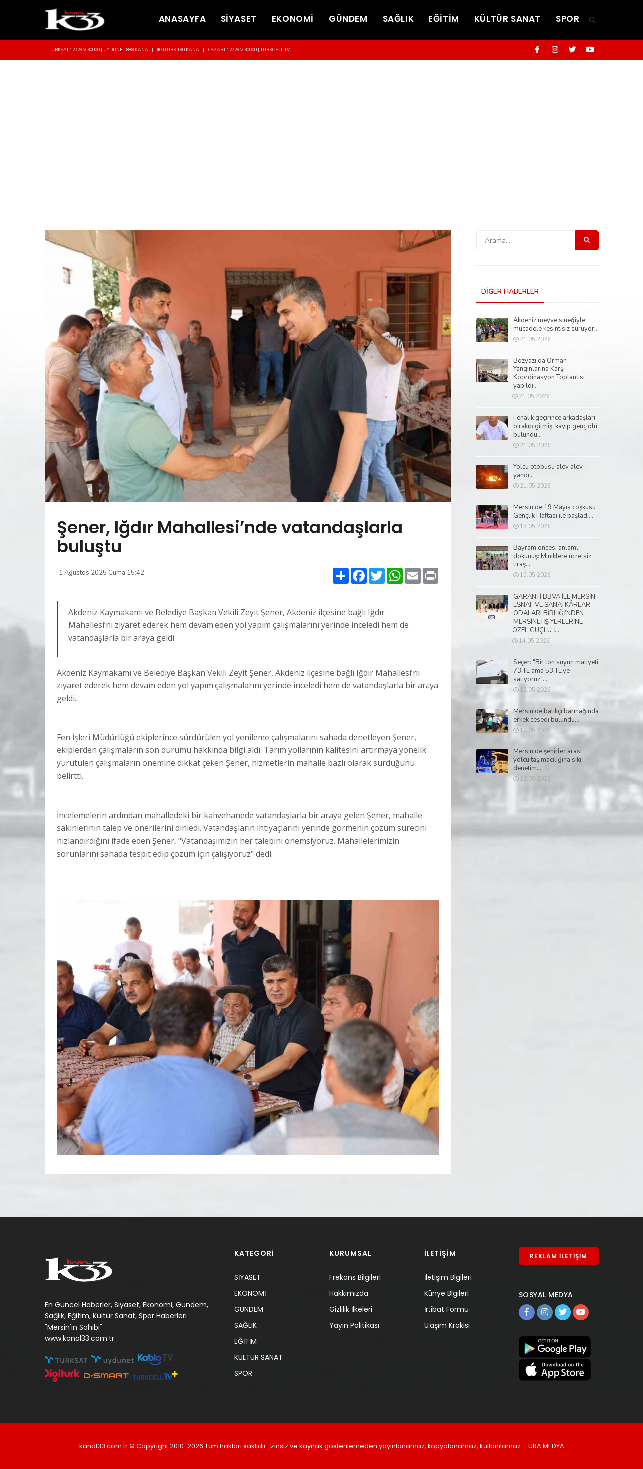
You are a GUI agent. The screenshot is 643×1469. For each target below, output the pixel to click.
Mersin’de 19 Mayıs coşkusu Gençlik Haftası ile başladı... (554, 511)
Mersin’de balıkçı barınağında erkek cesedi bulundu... (556, 715)
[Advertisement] (321, 135)
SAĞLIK (398, 19)
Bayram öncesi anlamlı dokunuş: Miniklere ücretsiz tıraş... (552, 556)
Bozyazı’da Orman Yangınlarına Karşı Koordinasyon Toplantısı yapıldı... (549, 373)
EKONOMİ (293, 19)
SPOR (567, 19)
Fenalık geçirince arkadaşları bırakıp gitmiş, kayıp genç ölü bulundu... (555, 426)
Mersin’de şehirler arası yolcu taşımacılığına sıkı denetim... (547, 760)
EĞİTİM (444, 19)
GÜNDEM (348, 19)
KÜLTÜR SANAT (507, 19)
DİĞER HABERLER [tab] (510, 291)
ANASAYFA (182, 19)
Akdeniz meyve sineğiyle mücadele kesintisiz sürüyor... (556, 324)
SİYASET (239, 19)
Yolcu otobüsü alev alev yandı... (548, 471)
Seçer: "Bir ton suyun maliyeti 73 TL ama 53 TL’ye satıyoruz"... (555, 671)
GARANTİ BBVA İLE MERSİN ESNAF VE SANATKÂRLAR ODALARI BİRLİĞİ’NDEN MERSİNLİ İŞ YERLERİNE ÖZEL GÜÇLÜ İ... (553, 614)
